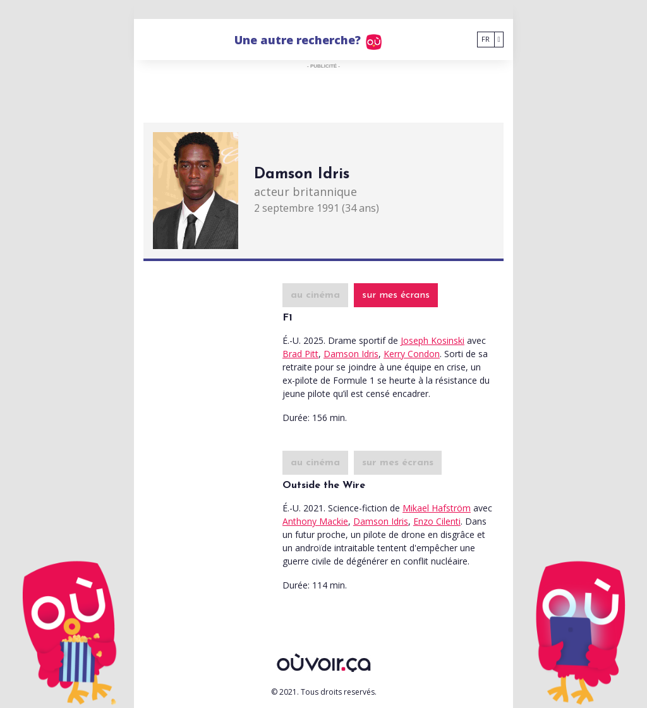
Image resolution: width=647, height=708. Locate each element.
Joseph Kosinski (432, 340)
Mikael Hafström (436, 508)
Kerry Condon (412, 354)
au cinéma (315, 295)
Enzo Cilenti (437, 521)
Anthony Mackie (315, 521)
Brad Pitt (300, 354)
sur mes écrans (396, 295)
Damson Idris (351, 354)
